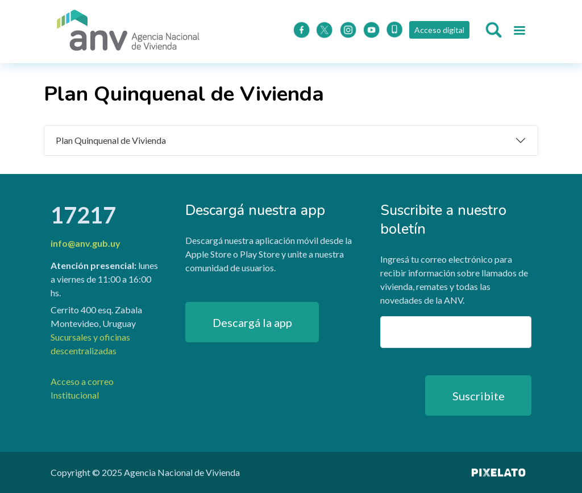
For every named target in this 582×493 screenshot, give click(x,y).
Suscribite (478, 396)
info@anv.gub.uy (85, 243)
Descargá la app (252, 322)
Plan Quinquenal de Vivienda (111, 140)
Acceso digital (439, 30)
